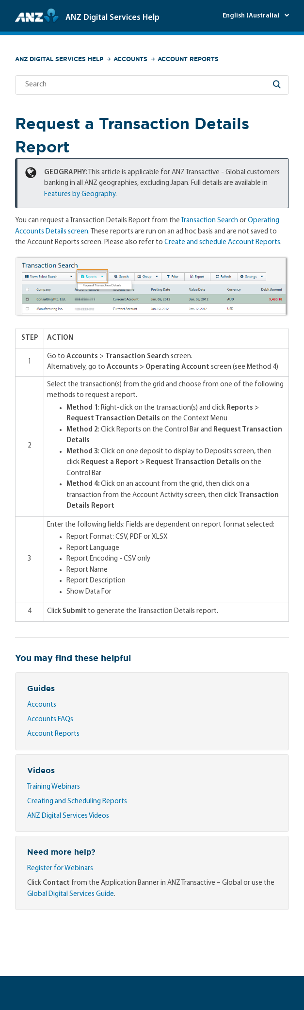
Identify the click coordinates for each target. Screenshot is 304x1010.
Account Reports (188, 59)
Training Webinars (53, 787)
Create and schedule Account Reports (222, 242)
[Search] (151, 85)
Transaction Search (209, 220)
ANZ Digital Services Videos (68, 816)
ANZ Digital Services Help (59, 59)
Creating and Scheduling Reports (77, 801)
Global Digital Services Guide (70, 894)
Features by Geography (79, 194)
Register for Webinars (60, 868)
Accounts (130, 59)
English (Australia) (252, 15)
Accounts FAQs (50, 719)
